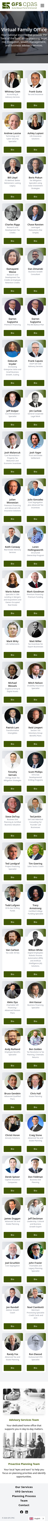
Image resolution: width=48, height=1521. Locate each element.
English (34, 1518)
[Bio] (12, 105)
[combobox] (36, 1518)
